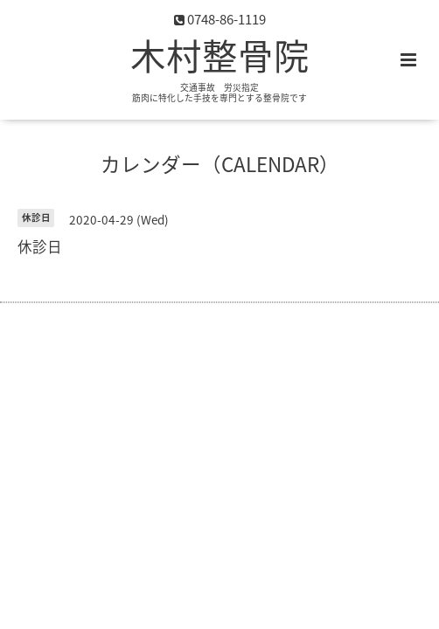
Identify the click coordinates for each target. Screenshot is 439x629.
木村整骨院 (220, 55)
